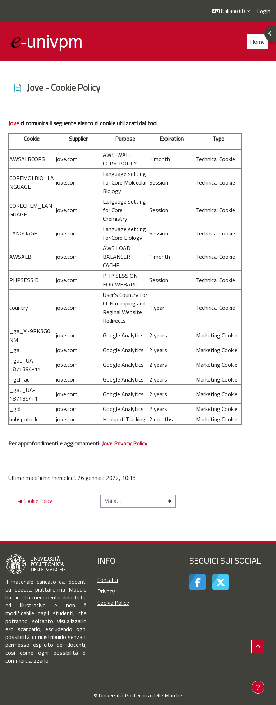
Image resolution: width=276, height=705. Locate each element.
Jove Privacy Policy (124, 443)
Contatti (107, 579)
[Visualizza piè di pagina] (258, 687)
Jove (13, 123)
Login (263, 11)
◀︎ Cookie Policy (35, 501)
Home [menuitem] (257, 41)
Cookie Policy (113, 602)
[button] (231, 11)
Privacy (106, 591)
